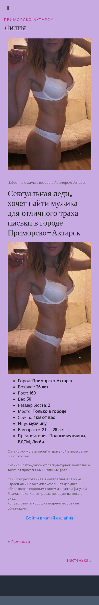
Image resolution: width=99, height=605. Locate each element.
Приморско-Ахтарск (28, 19)
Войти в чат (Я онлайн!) (49, 518)
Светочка (20, 542)
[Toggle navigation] (8, 8)
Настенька (77, 560)
